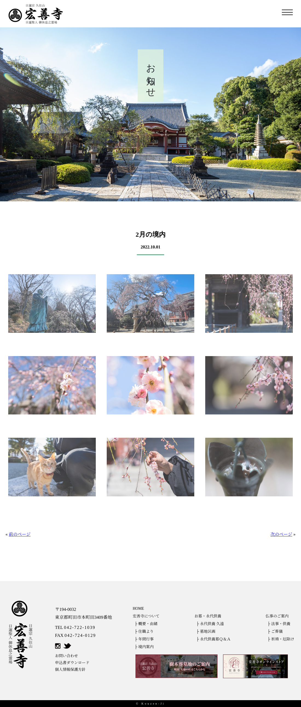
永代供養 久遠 (212, 624)
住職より (146, 631)
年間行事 (146, 639)
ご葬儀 (277, 631)
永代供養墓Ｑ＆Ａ (215, 639)
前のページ (20, 534)
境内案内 (146, 647)
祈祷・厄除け (282, 639)
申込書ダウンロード (72, 663)
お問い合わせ (66, 656)
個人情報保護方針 (70, 670)
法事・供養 (280, 624)
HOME (138, 608)
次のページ (281, 534)
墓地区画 (207, 631)
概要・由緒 (147, 624)
